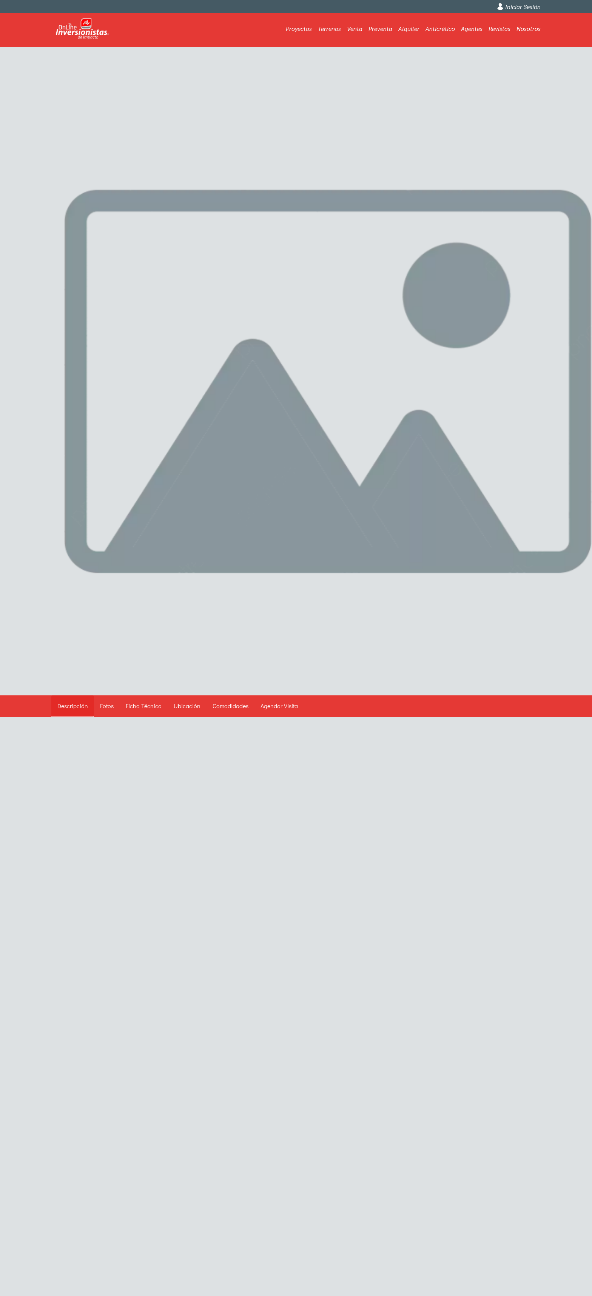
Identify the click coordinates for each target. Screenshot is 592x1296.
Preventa (380, 28)
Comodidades (230, 706)
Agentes (472, 28)
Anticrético (440, 28)
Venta (354, 28)
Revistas (499, 28)
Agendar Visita (279, 706)
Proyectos (299, 28)
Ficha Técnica (144, 706)
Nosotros (528, 28)
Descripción (72, 706)
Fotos (107, 706)
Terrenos (329, 28)
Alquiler (408, 28)
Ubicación (187, 706)
